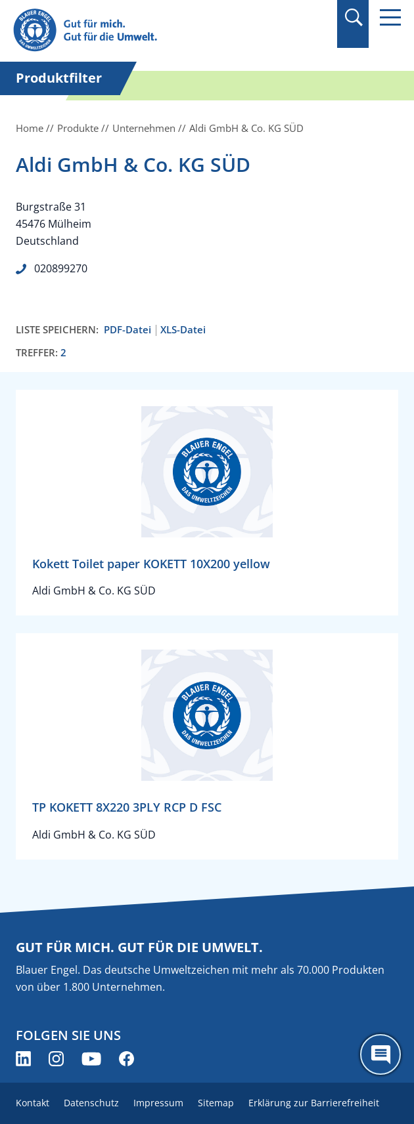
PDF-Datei (127, 330)
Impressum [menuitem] (158, 1102)
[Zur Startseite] (149, 30)
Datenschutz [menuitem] (91, 1102)
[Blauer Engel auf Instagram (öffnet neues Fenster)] (56, 1058)
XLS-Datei (183, 330)
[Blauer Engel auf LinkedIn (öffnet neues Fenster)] (23, 1058)
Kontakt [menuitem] (32, 1102)
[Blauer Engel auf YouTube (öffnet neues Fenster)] (91, 1058)
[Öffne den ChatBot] (380, 1054)
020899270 (60, 268)
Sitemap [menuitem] (216, 1102)
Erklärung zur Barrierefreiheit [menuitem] (313, 1102)
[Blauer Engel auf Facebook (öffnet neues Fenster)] (126, 1058)
